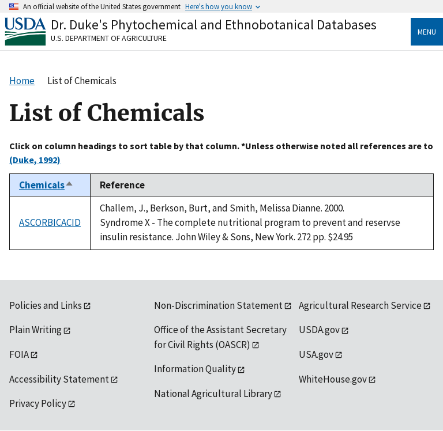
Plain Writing (35, 329)
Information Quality (195, 368)
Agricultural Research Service (360, 305)
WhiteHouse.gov (333, 379)
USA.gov (316, 354)
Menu (427, 32)
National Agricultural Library (213, 393)
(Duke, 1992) (35, 159)
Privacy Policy (37, 403)
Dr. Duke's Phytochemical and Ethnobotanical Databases (214, 24)
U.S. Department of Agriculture (109, 38)
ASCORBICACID (50, 222)
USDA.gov (319, 329)
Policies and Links (45, 305)
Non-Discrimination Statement (218, 305)
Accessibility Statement (59, 379)
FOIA (19, 354)
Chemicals (46, 185)
